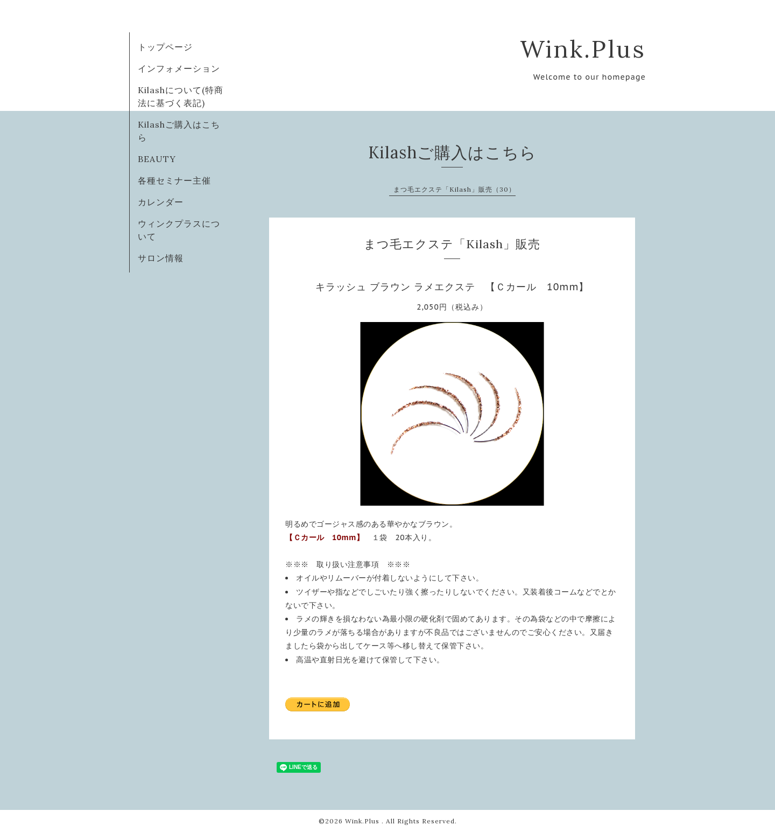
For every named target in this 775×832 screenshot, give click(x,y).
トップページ (165, 46)
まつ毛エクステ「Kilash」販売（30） (454, 189)
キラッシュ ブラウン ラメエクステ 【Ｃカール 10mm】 (452, 287)
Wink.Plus (583, 48)
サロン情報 (161, 258)
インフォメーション (179, 68)
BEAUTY (157, 158)
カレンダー (161, 202)
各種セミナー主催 (174, 180)
